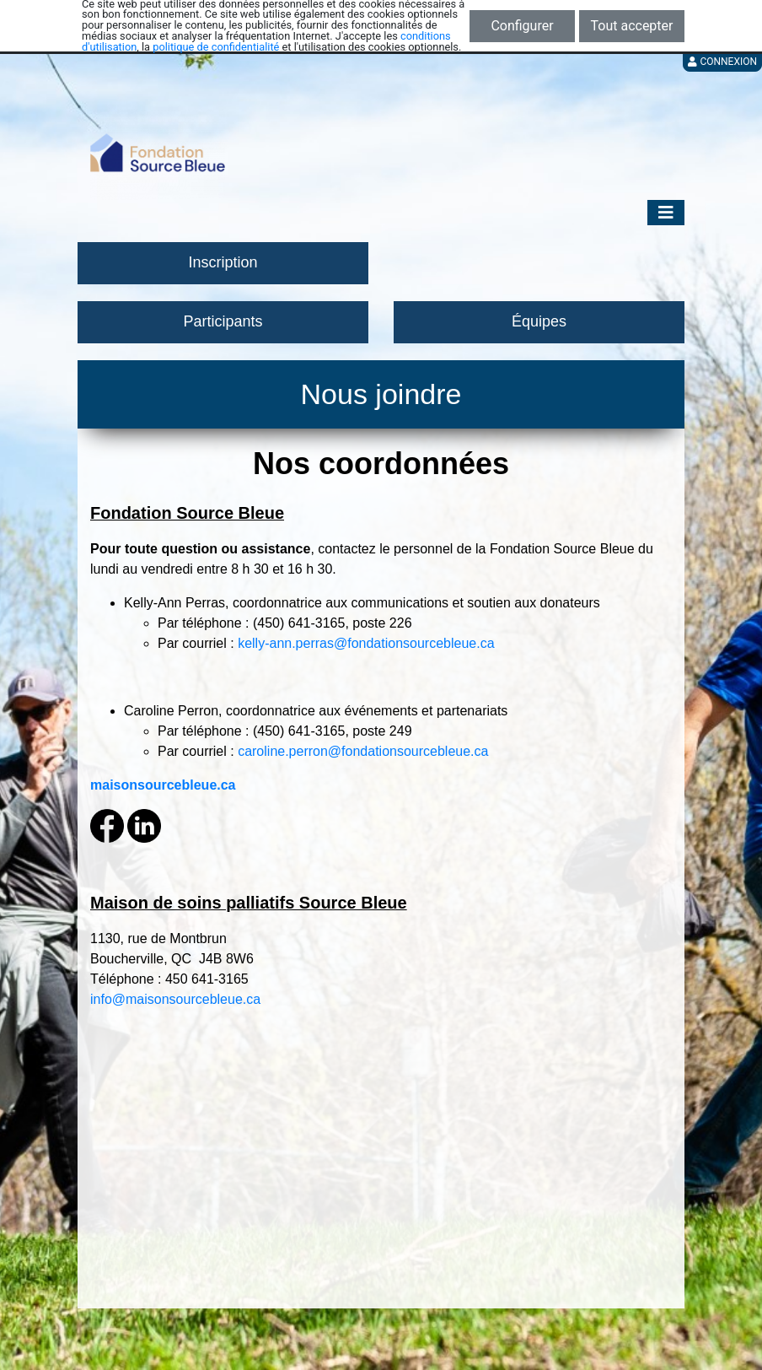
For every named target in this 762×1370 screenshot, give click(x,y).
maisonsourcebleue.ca (163, 785)
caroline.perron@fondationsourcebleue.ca (363, 751)
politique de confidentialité (216, 46)
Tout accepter (632, 26)
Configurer (522, 26)
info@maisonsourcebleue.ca (175, 999)
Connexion (722, 61)
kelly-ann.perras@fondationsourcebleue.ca (366, 643)
